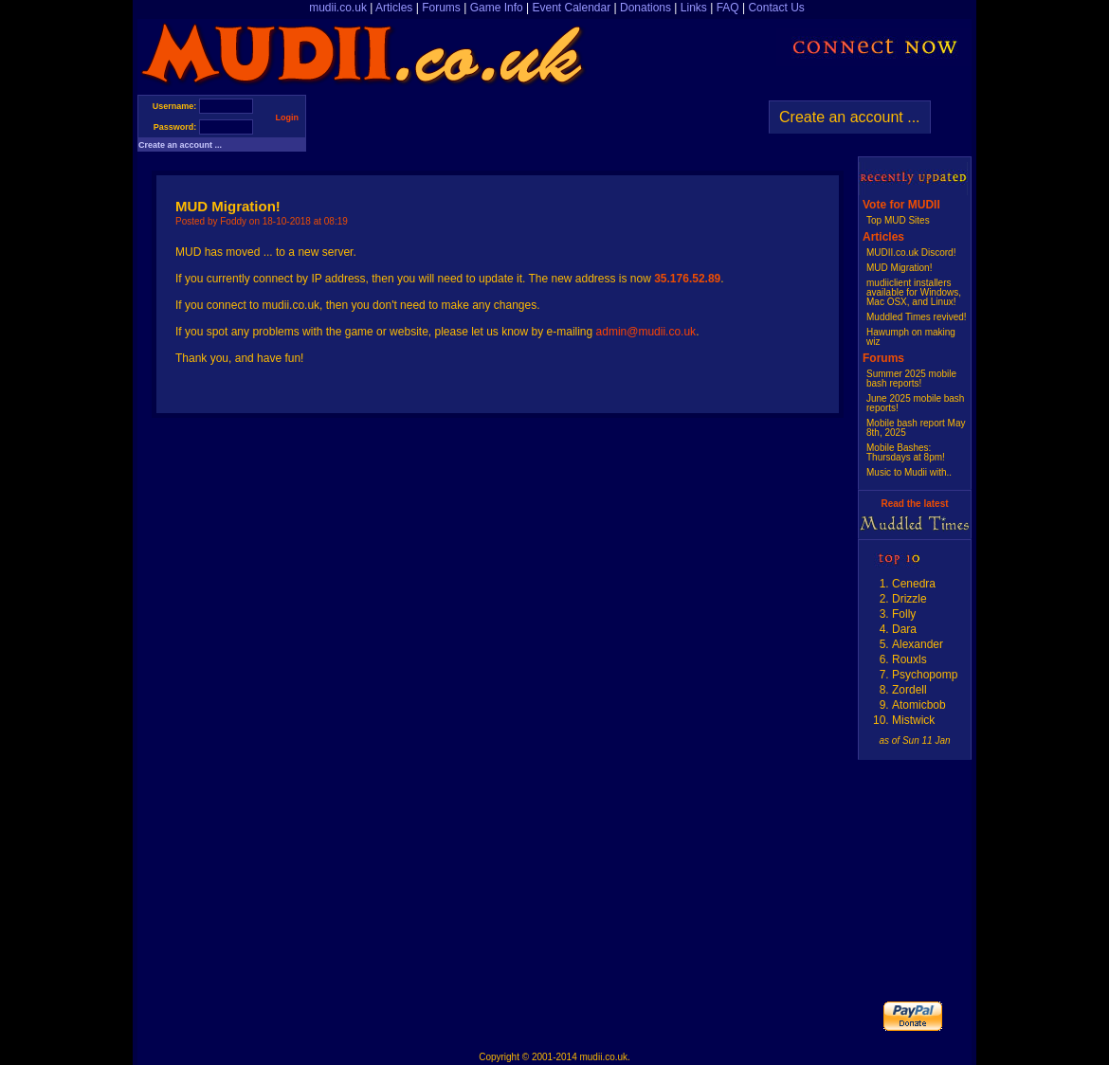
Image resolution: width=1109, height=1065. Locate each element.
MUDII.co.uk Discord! (910, 252)
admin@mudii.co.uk (646, 331)
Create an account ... (180, 145)
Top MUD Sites (898, 220)
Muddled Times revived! (916, 317)
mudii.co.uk (338, 7)
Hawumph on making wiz (910, 337)
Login (287, 117)
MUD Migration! (899, 267)
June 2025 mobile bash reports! (915, 403)
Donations (645, 7)
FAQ (728, 7)
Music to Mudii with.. (909, 472)
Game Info (496, 7)
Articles (393, 7)
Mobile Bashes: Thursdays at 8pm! (905, 452)
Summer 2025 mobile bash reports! (911, 378)
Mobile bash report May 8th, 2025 (916, 428)
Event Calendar (571, 7)
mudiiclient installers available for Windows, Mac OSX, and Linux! (913, 292)
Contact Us (776, 7)
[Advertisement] (528, 123)
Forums (441, 7)
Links (694, 7)
